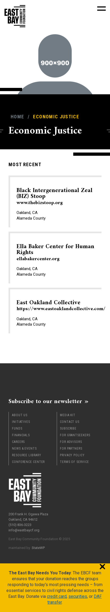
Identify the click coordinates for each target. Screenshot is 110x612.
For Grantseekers (75, 435)
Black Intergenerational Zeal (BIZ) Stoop (54, 196)
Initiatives (21, 422)
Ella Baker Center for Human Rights (55, 252)
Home (17, 116)
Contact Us (69, 422)
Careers (18, 442)
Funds (17, 428)
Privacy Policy (72, 455)
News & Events (24, 448)
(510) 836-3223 (20, 525)
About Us (19, 415)
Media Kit (67, 415)
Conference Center (28, 462)
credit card (57, 596)
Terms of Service (74, 462)
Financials (21, 435)
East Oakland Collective (61, 306)
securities (77, 596)
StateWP (38, 548)
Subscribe (68, 428)
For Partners (71, 448)
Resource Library (26, 455)
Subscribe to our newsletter (45, 401)
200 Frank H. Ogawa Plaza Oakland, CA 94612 (28, 516)
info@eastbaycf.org (24, 530)
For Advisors (71, 442)
